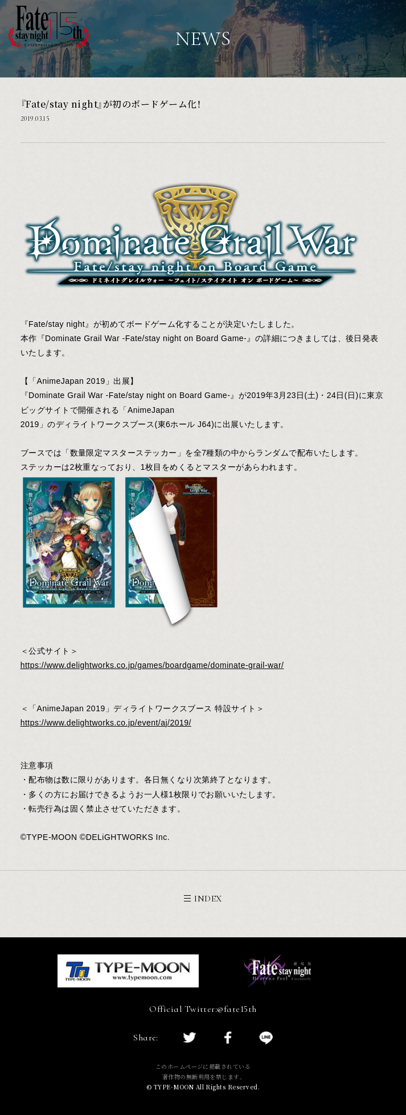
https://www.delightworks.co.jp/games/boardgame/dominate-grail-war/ (152, 665)
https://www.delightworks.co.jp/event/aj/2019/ (105, 722)
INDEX (203, 898)
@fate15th (236, 1009)
